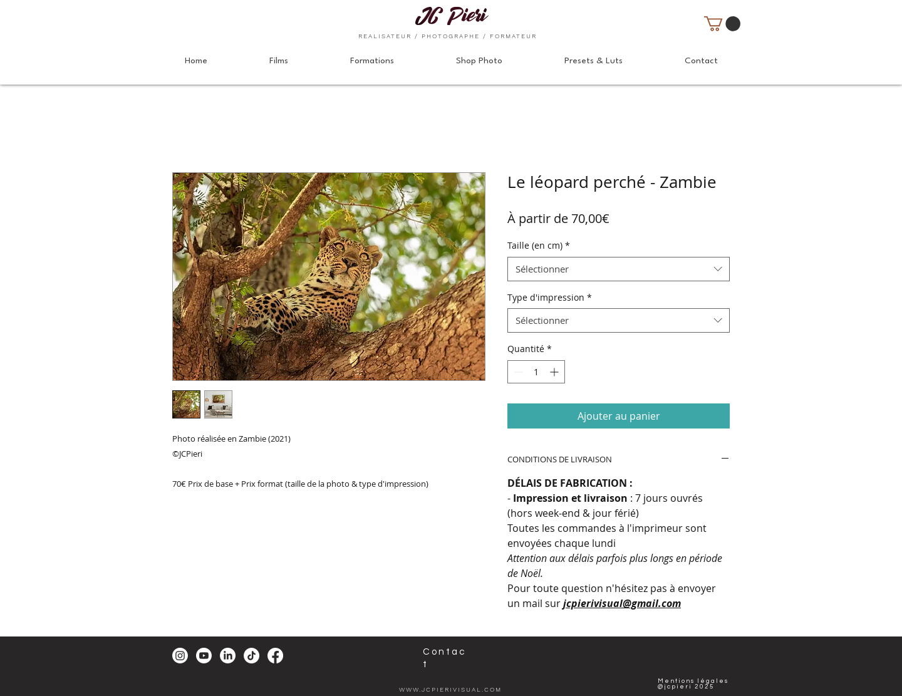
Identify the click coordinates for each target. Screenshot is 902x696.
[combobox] (618, 269)
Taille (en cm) (538, 245)
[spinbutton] (536, 372)
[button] (722, 23)
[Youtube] (204, 655)
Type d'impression (549, 297)
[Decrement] (517, 372)
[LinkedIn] (228, 655)
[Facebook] (275, 655)
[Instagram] (180, 655)
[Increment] (555, 372)
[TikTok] (251, 655)
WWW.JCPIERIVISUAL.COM (450, 689)
